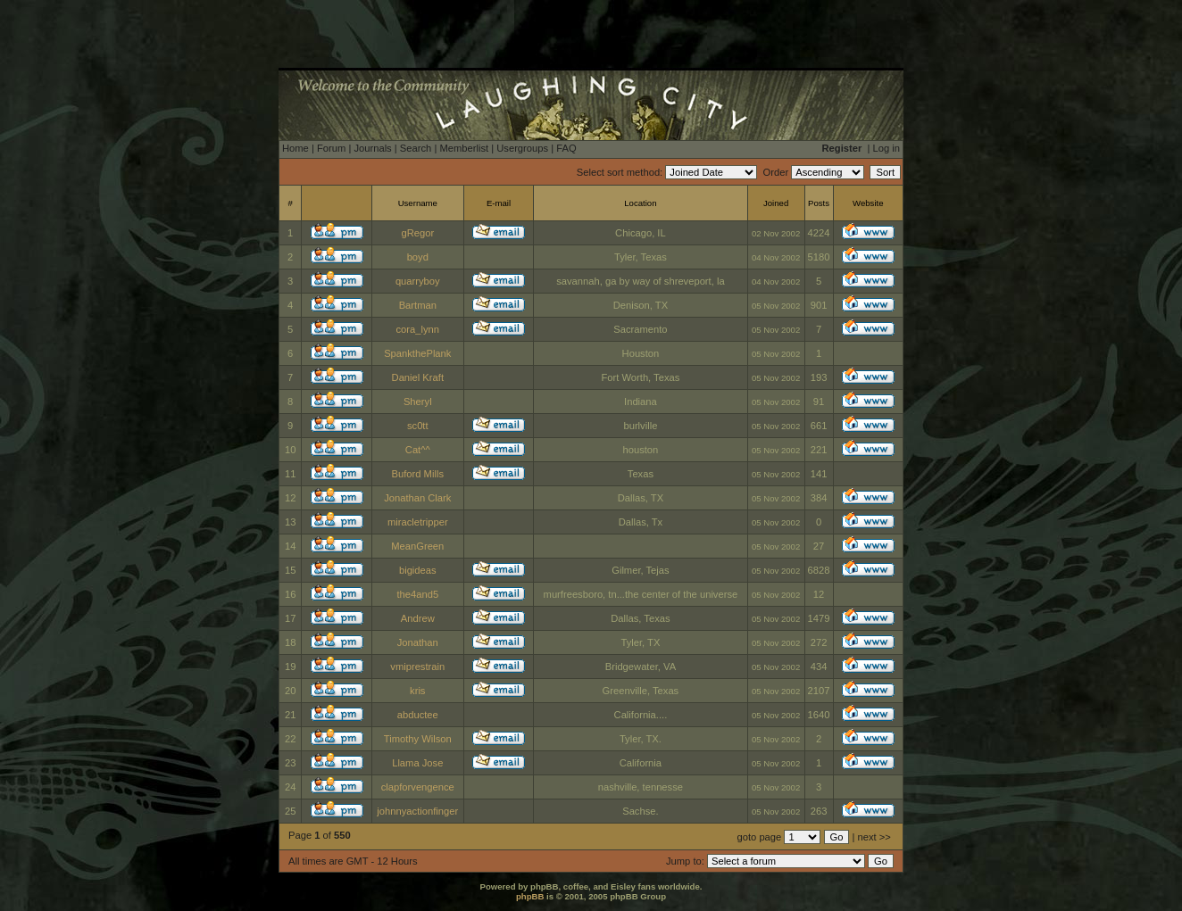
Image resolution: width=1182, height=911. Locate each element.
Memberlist (463, 148)
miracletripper (417, 522)
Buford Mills (418, 473)
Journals (372, 148)
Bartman (418, 305)
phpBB (530, 896)
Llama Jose (417, 763)
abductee (417, 714)
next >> (874, 837)
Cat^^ (417, 449)
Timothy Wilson (418, 738)
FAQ (566, 148)
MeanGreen (417, 546)
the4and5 (417, 594)
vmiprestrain (417, 666)
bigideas (418, 570)
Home (295, 148)
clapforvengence (417, 787)
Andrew (418, 618)
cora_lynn (418, 329)
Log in (886, 148)
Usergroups (522, 148)
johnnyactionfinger (417, 811)
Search (415, 148)
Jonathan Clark (417, 498)
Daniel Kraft (418, 377)
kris (417, 690)
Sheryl (418, 401)
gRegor (417, 233)
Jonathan (417, 642)
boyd (418, 257)
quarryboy (417, 281)
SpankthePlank (417, 353)
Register (842, 148)
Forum (331, 148)
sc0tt (418, 425)
